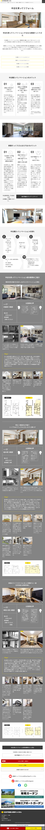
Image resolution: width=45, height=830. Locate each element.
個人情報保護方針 (4, 818)
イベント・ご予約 (22, 765)
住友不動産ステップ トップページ (29, 196)
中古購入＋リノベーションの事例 (22, 66)
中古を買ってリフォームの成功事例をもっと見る (22, 747)
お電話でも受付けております (22, 769)
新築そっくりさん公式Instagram (22, 781)
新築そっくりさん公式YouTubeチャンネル (22, 776)
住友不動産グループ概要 (5, 815)
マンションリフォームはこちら (22, 825)
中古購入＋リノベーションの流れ (22, 63)
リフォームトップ (3, 2)
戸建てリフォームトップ (11, 2)
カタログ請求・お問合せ (15, 761)
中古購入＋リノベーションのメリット (22, 57)
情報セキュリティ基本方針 (6, 820)
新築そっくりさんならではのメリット (22, 60)
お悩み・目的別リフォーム (20, 2)
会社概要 (3, 816)
